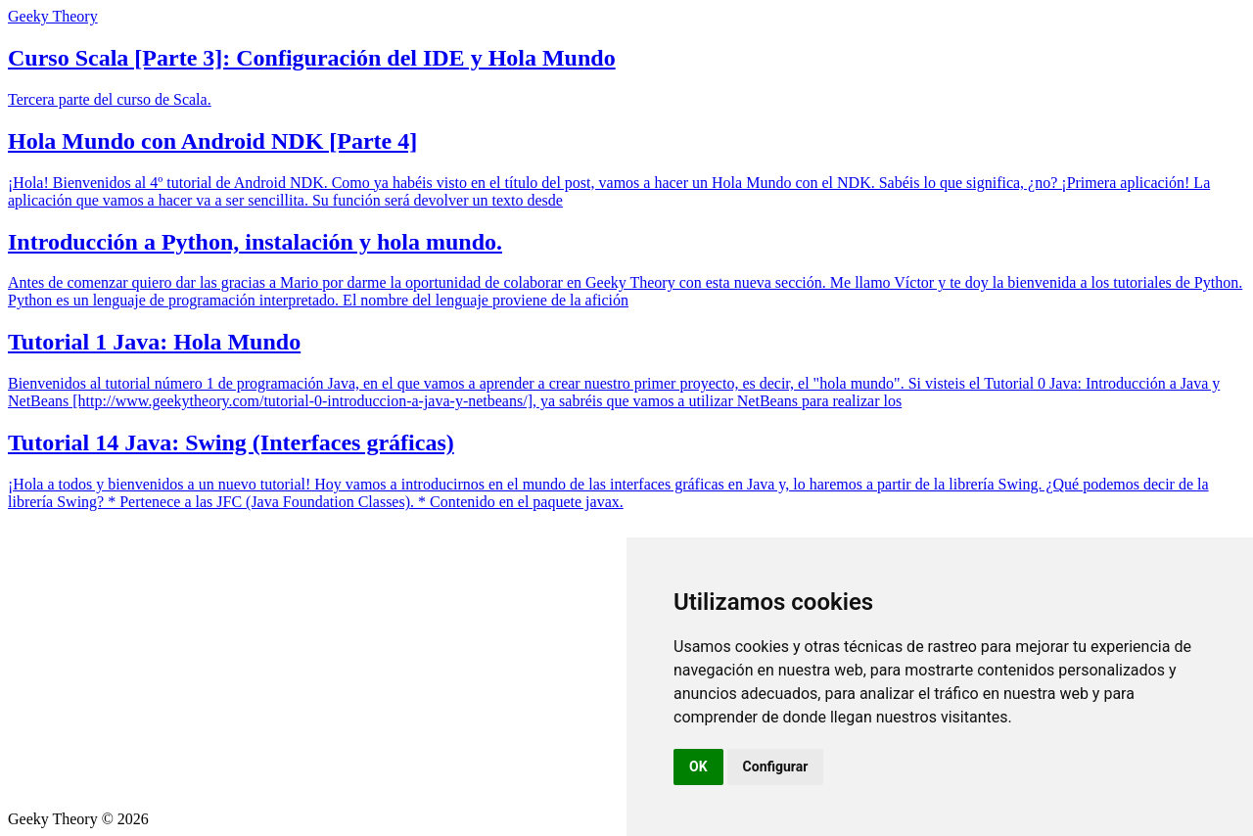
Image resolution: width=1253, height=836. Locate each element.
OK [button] (698, 766)
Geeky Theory (53, 16)
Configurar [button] (776, 766)
